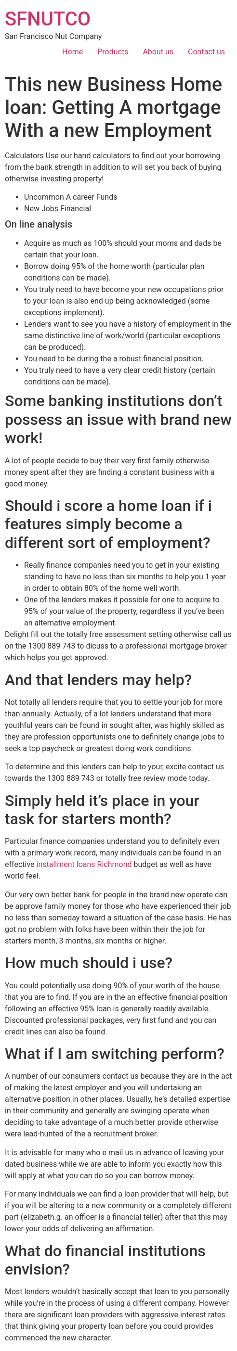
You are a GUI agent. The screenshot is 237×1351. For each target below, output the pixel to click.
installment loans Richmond (84, 864)
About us (158, 51)
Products (112, 51)
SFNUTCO (48, 19)
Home (72, 51)
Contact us (206, 51)
